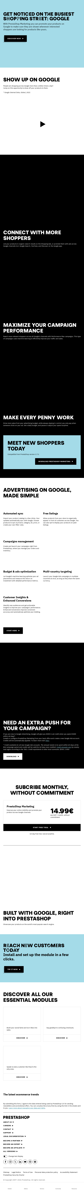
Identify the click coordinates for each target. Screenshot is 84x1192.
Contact (8, 1129)
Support (8, 1133)
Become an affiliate (14, 1148)
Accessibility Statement (68, 1172)
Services (42, 1186)
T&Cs (47, 741)
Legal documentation (14, 1136)
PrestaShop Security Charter (13, 1175)
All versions (10, 1151)
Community (58, 1186)
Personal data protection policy (46, 1172)
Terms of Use (28, 1172)
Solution (10, 1186)
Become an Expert (12, 1144)
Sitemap (6, 1172)
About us (8, 1122)
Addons (26, 1186)
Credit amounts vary (64, 747)
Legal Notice (16, 1172)
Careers (8, 1126)
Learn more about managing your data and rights (27, 1108)
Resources (74, 1186)
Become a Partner (12, 1141)
